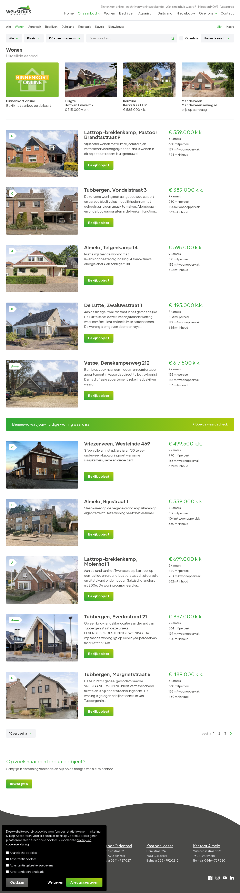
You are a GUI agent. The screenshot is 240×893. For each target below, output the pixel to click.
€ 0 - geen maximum (62, 38)
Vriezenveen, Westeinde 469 (117, 443)
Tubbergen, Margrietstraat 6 (117, 674)
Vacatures (227, 6)
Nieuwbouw (186, 13)
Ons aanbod (87, 13)
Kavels (99, 26)
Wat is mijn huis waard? (181, 6)
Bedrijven (126, 13)
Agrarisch (145, 13)
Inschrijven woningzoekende (145, 6)
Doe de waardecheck (210, 424)
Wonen (109, 13)
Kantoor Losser (160, 845)
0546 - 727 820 (214, 860)
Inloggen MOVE (208, 6)
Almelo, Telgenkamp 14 (111, 247)
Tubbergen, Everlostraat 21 (115, 616)
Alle (8, 26)
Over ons (206, 13)
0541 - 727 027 (121, 860)
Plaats (31, 38)
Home (69, 13)
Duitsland (165, 13)
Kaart (230, 26)
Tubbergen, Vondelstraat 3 (115, 189)
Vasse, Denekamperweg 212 (117, 362)
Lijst (219, 26)
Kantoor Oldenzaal (116, 845)
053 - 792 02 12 (168, 860)
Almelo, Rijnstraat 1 (106, 501)
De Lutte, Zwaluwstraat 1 (113, 305)
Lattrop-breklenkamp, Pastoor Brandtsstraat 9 (120, 134)
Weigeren (55, 882)
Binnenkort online (112, 6)
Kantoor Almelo (206, 845)
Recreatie (84, 26)
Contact (227, 13)
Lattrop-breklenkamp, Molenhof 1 (111, 561)
